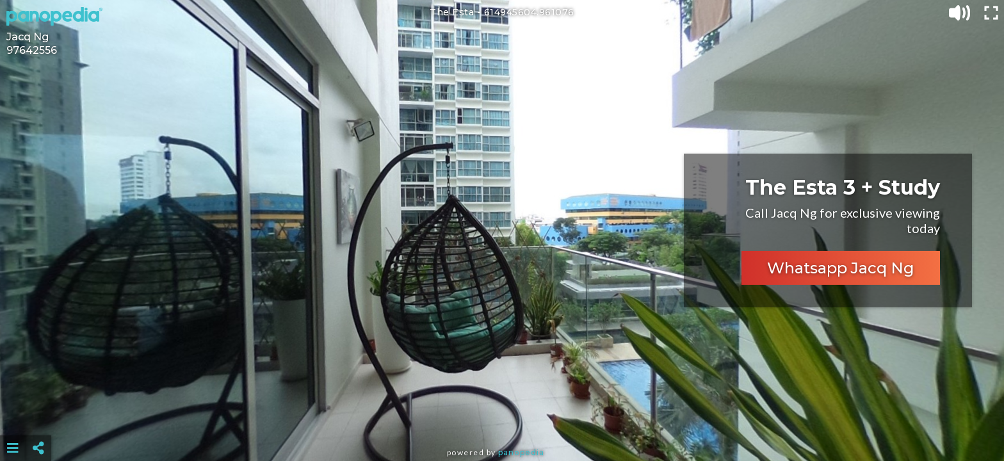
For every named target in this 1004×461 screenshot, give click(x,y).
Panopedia (521, 452)
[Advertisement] (502, 416)
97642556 (31, 50)
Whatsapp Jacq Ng (840, 268)
